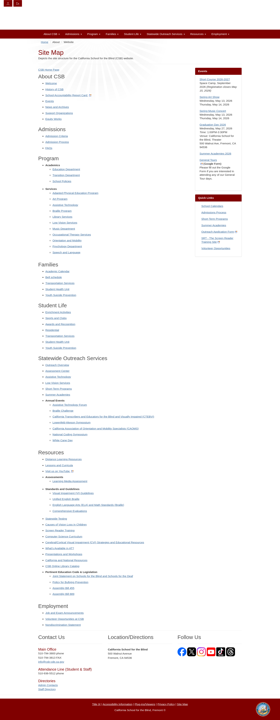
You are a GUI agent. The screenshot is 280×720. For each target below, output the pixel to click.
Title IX (96, 704)
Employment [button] (220, 34)
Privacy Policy (166, 704)
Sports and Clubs (56, 318)
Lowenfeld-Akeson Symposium (71, 422)
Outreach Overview (57, 365)
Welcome (51, 83)
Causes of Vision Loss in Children (66, 524)
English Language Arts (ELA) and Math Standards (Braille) (88, 504)
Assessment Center (57, 370)
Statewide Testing (56, 518)
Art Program (60, 198)
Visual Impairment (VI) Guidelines (73, 493)
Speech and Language (66, 252)
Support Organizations (59, 113)
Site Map (182, 704)
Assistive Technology (65, 204)
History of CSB (54, 89)
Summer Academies (57, 394)
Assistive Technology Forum (69, 404)
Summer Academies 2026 (215, 153)
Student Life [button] (132, 34)
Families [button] (112, 34)
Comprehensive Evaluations (69, 510)
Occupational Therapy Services (71, 234)
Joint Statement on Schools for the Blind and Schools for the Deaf (92, 576)
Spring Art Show (209, 96)
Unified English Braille (65, 499)
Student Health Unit (57, 289)
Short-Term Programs (58, 388)
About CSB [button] (52, 34)
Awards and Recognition (60, 324)
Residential (52, 330)
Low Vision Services (64, 222)
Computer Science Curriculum (63, 536)
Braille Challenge (62, 410)
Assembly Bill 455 (63, 588)
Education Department (66, 169)
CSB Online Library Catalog (62, 566)
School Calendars (212, 206)
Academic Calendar (57, 271)
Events (49, 101)
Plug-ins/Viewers (145, 704)
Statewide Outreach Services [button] (166, 34)
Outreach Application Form (219, 231)
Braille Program (62, 210)
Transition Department (66, 175)
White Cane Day (62, 440)
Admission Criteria (56, 136)
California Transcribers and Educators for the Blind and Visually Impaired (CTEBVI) (103, 416)
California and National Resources (66, 560)
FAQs (48, 148)
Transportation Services (59, 283)
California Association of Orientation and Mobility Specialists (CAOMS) (95, 428)
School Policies (61, 181)
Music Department (63, 228)
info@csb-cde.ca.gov (51, 661)
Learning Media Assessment (69, 481)
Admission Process (57, 141)
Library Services (62, 216)
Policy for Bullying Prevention (70, 582)
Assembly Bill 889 (63, 593)
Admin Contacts (48, 685)
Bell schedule (53, 277)
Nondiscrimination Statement (63, 624)
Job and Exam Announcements (64, 612)
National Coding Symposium (70, 434)
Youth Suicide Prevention (60, 295)
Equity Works (53, 118)
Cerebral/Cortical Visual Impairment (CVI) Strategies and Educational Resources (94, 542)
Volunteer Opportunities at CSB (64, 618)
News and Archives (57, 106)
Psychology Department (67, 246)
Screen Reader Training (60, 530)
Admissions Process (213, 212)
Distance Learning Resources (63, 459)
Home (44, 42)
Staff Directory (47, 689)
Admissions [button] (73, 34)
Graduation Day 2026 (213, 124)
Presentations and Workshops (63, 554)
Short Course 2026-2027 (215, 79)
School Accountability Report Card (68, 95)
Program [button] (94, 34)
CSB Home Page (48, 69)
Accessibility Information (117, 704)
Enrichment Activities (58, 312)
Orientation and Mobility (67, 240)
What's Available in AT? (59, 548)
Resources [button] (198, 34)
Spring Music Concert (213, 110)
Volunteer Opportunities (215, 248)
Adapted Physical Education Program (75, 192)
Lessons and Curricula (59, 465)
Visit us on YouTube (59, 471)
